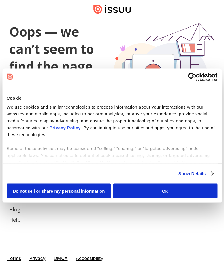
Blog (14, 209)
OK (165, 190)
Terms (14, 258)
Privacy (37, 258)
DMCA (60, 258)
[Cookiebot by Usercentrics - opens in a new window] (192, 77)
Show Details (192, 173)
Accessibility (89, 258)
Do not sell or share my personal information (59, 190)
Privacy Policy (65, 127)
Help (15, 219)
